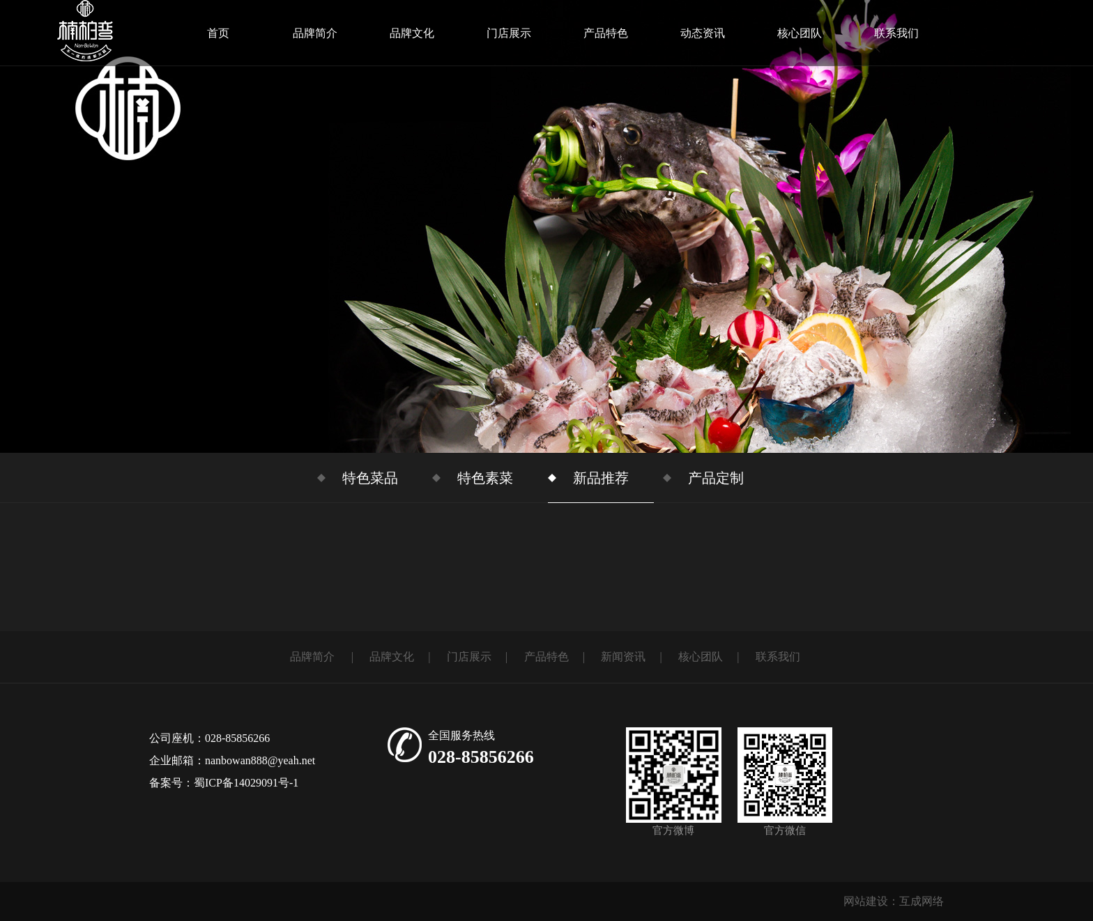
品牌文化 (412, 33)
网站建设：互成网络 (893, 901)
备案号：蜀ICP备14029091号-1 (223, 783)
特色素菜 (485, 478)
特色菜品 (370, 478)
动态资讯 (702, 33)
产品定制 (716, 478)
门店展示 (509, 33)
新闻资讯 (623, 657)
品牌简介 (315, 33)
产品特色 (605, 33)
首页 (218, 33)
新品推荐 (601, 478)
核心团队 (799, 33)
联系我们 (896, 33)
